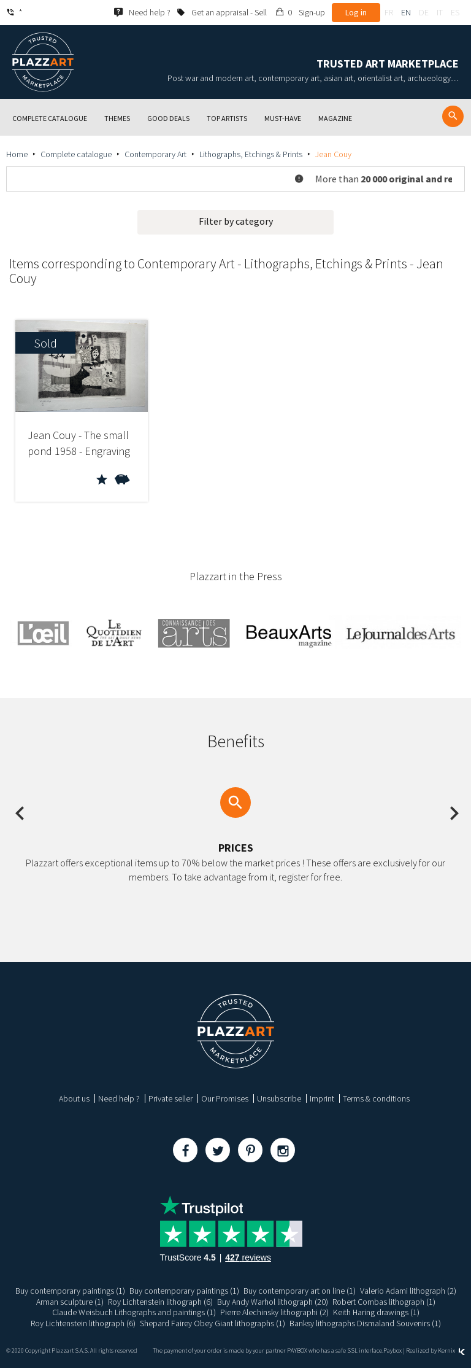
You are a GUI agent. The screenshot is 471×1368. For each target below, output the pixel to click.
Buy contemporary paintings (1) (70, 1290)
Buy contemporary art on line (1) (299, 1290)
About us (74, 1098)
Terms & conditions (376, 1098)
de (424, 12)
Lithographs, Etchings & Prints (250, 154)
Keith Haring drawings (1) (375, 1312)
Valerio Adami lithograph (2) (408, 1290)
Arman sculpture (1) (70, 1301)
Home (17, 154)
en (406, 12)
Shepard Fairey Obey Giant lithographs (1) (212, 1323)
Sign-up (312, 12)
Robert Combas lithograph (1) (383, 1301)
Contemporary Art (155, 154)
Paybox (392, 1350)
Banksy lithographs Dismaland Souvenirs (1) (365, 1323)
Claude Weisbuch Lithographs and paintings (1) (133, 1312)
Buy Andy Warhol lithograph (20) (272, 1301)
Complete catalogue (76, 154)
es (455, 12)
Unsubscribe (279, 1098)
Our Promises (224, 1098)
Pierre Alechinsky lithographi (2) (274, 1312)
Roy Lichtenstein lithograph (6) (160, 1301)
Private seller (170, 1098)
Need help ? (119, 1098)
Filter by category (236, 221)
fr (389, 12)
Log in (356, 12)
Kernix (451, 1350)
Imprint (322, 1098)
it (440, 12)
